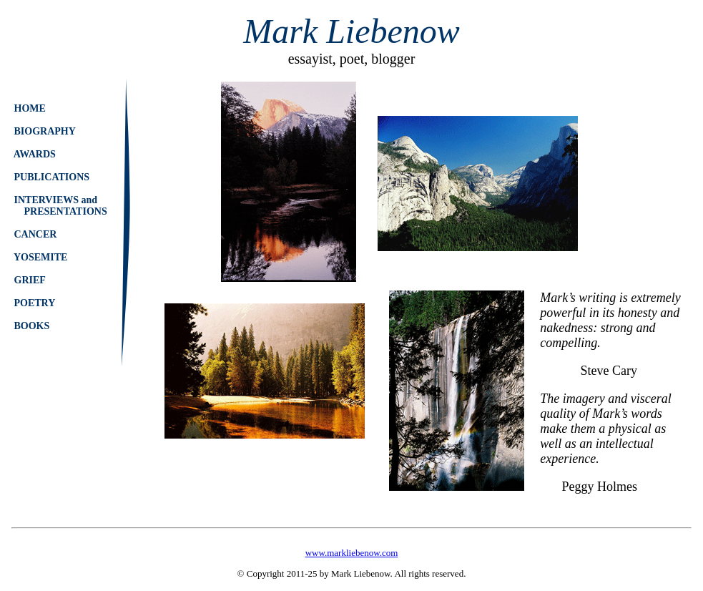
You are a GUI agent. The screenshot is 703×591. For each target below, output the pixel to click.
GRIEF (29, 280)
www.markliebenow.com (351, 552)
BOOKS (31, 326)
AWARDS (34, 154)
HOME (29, 108)
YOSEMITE (40, 257)
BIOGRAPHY (44, 131)
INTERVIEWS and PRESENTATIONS (60, 206)
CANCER (35, 234)
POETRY (34, 303)
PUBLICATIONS (51, 177)
